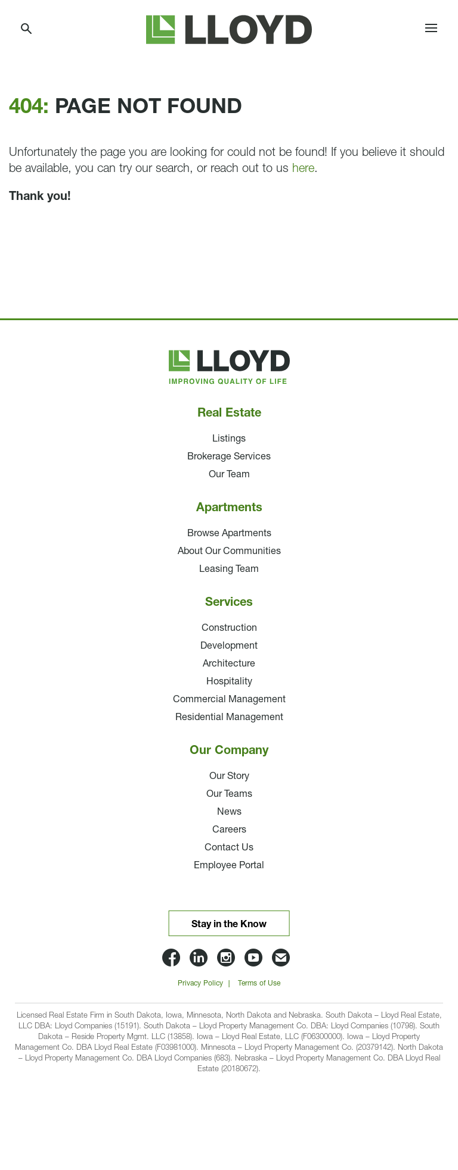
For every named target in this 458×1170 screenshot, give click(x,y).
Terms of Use (259, 983)
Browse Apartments (229, 534)
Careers (229, 830)
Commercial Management (229, 700)
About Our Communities (229, 551)
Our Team (229, 475)
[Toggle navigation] (431, 30)
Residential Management (229, 717)
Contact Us (229, 848)
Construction (229, 628)
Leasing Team (229, 569)
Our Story (229, 776)
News (229, 812)
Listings (229, 439)
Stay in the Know (229, 925)
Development (229, 646)
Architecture (229, 664)
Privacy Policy (200, 983)
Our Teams (229, 794)
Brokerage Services (229, 457)
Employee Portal (229, 866)
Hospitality (229, 682)
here (303, 169)
